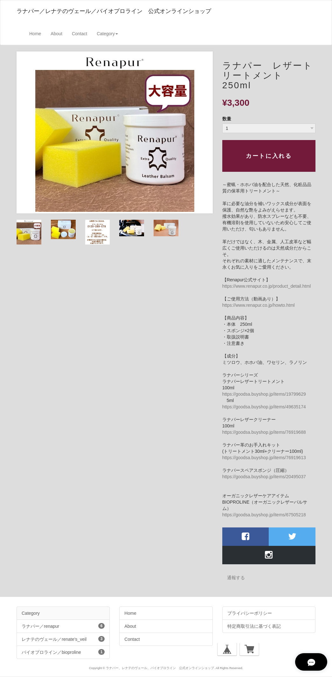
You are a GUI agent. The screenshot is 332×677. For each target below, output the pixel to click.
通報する (236, 577)
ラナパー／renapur (63, 626)
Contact (79, 33)
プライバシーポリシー (249, 613)
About (56, 33)
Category (31, 613)
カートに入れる (269, 156)
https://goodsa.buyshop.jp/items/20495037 (264, 476)
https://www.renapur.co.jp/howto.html (258, 305)
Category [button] (107, 33)
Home (35, 33)
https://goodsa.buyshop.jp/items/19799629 (264, 394)
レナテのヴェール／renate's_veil (63, 639)
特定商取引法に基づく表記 (254, 626)
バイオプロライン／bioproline (63, 652)
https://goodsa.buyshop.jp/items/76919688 (264, 432)
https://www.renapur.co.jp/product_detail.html (266, 286)
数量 (226, 118)
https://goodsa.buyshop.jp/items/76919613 (264, 457)
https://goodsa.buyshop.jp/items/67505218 (264, 514)
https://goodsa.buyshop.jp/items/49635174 (264, 406)
